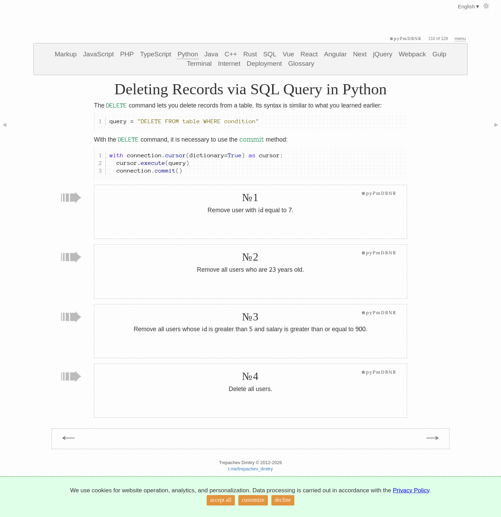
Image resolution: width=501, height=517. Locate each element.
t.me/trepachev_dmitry (250, 468)
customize (253, 500)
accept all (220, 500)
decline (283, 500)
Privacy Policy (411, 490)
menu (460, 38)
